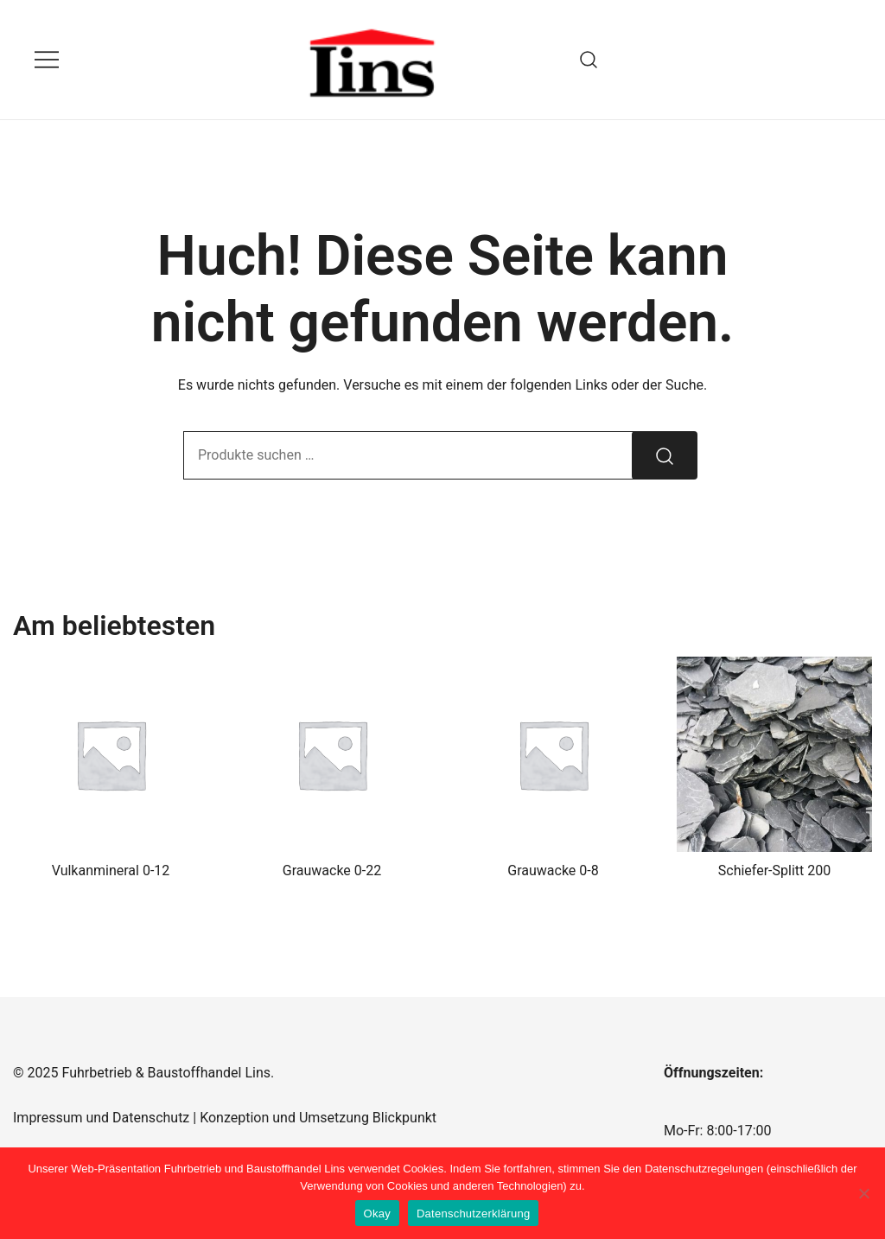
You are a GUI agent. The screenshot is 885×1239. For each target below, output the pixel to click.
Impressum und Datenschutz (101, 1117)
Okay (377, 1213)
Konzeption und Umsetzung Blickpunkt (316, 1117)
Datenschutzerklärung (473, 1213)
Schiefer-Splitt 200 (774, 870)
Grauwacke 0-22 (332, 870)
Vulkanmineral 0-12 (111, 870)
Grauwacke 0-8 (552, 870)
